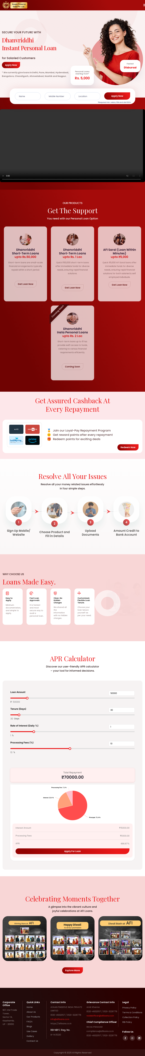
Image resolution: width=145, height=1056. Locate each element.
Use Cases (32, 1031)
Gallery (30, 1036)
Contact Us (32, 1040)
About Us (31, 1011)
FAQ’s (29, 1021)
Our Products (33, 1016)
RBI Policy (127, 1022)
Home (30, 1007)
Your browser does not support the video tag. (72, 145)
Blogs (29, 1026)
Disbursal (130, 67)
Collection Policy (130, 1017)
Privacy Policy (129, 1007)
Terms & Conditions (132, 1012)
